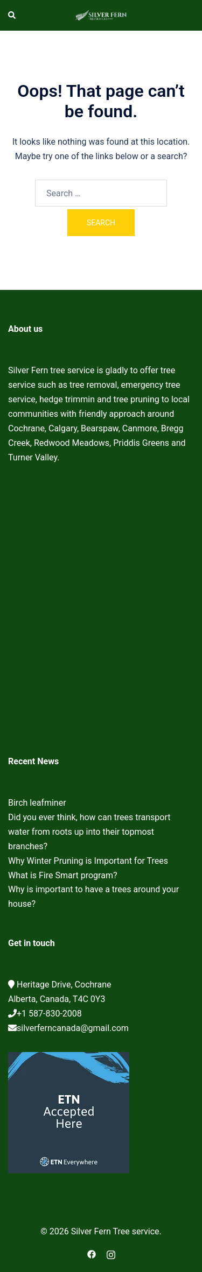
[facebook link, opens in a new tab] (91, 1253)
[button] (12, 15)
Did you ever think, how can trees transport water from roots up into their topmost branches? (89, 831)
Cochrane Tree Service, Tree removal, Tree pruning (101, 613)
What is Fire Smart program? (62, 875)
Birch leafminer (37, 803)
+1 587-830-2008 (49, 1013)
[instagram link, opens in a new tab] (111, 1253)
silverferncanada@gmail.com (73, 1028)
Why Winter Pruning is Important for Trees (88, 861)
